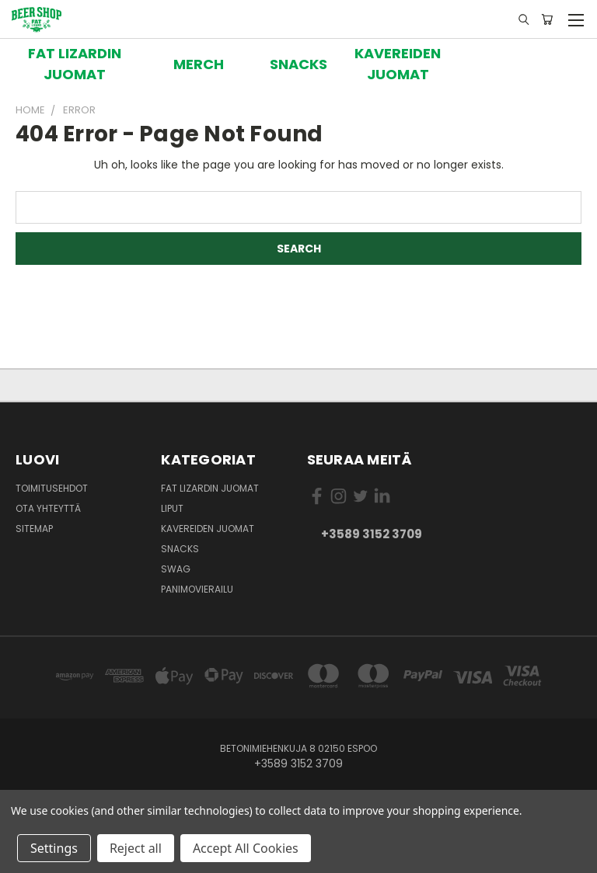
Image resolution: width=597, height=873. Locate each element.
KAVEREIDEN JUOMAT (397, 63)
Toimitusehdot (52, 488)
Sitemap (34, 528)
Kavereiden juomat (207, 528)
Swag (175, 569)
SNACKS (298, 64)
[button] (75, 64)
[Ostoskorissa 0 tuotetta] (547, 19)
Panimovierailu (197, 589)
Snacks (180, 548)
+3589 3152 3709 (371, 534)
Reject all (136, 848)
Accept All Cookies (245, 848)
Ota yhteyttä (48, 508)
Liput (172, 508)
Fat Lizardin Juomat (210, 488)
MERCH (198, 64)
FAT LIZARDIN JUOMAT (74, 63)
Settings (54, 848)
